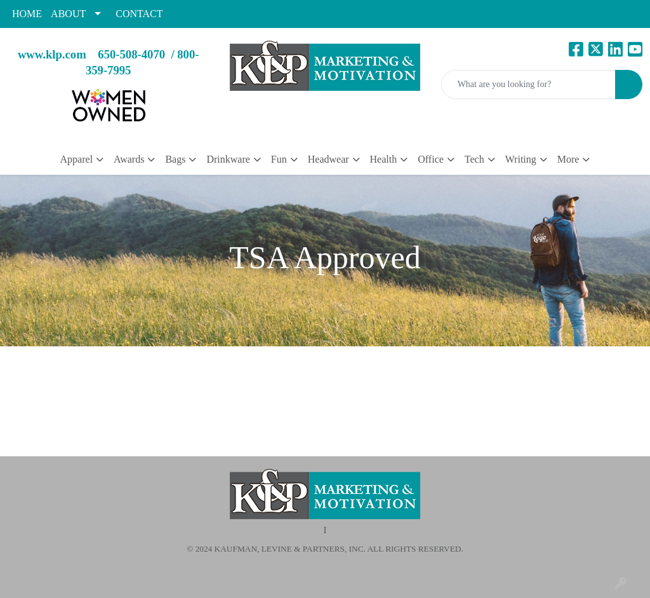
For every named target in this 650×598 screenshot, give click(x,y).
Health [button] (383, 159)
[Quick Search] (528, 84)
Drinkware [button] (227, 159)
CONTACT (139, 13)
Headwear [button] (328, 159)
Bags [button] (175, 159)
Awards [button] (129, 159)
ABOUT (68, 13)
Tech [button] (474, 159)
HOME (27, 13)
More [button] (568, 159)
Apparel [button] (76, 159)
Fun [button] (279, 159)
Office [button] (431, 159)
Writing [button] (520, 159)
